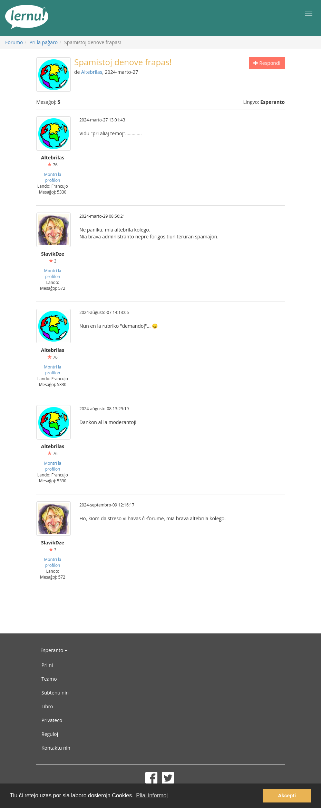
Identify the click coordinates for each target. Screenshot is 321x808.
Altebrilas (91, 72)
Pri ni (47, 665)
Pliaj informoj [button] (152, 795)
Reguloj (49, 734)
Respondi (266, 63)
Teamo (49, 679)
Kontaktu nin (55, 748)
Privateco (51, 720)
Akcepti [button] (287, 795)
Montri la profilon (52, 177)
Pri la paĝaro (43, 42)
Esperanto (53, 650)
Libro (47, 706)
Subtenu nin (55, 692)
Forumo (14, 42)
